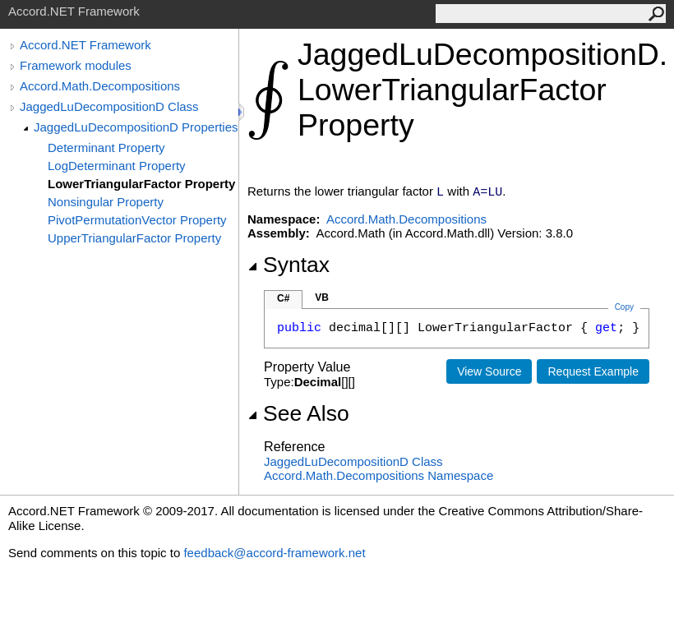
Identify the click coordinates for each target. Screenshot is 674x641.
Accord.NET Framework (85, 45)
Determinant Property (106, 147)
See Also (298, 413)
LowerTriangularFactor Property (141, 184)
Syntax (288, 264)
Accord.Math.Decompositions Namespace (378, 475)
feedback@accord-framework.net (274, 553)
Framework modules (76, 65)
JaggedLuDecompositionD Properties (136, 127)
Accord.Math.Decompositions (100, 86)
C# (283, 298)
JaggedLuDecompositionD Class (109, 106)
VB (322, 297)
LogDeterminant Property (117, 166)
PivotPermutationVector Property (137, 220)
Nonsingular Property (106, 202)
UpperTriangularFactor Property (134, 238)
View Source (489, 371)
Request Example (593, 371)
